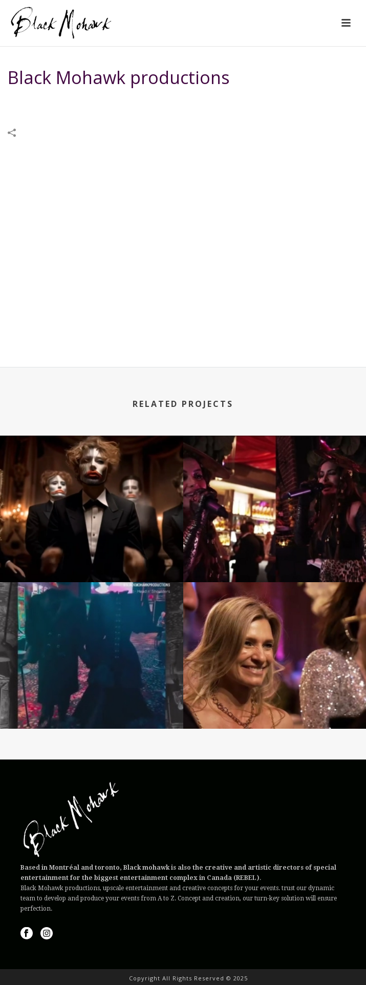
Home (205, 103)
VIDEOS (232, 103)
